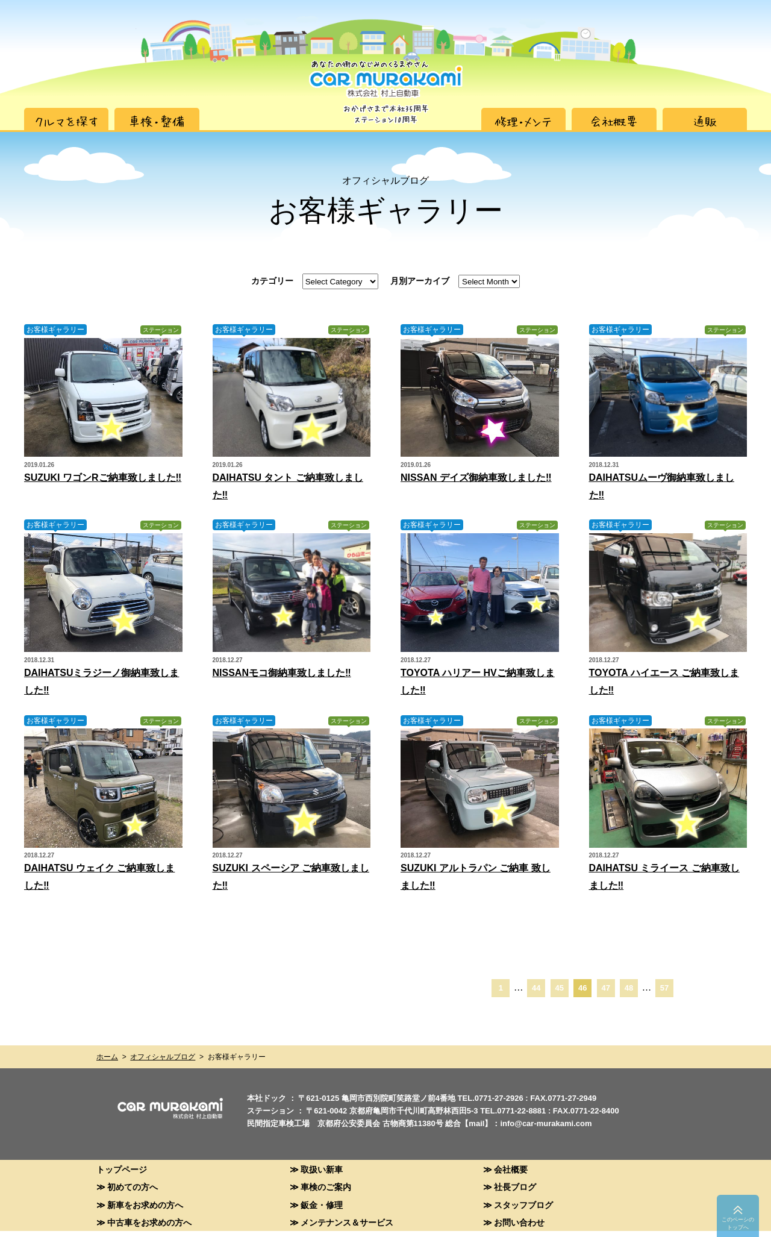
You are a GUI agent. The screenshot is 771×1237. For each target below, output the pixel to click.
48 (629, 987)
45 (559, 987)
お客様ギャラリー (55, 329)
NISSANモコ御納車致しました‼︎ (282, 673)
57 (664, 987)
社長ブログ (515, 1186)
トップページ (121, 1169)
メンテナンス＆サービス (347, 1222)
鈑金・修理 (322, 1204)
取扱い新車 (322, 1169)
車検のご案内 (326, 1186)
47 (605, 987)
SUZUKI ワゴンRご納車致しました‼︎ (102, 477)
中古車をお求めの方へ (149, 1222)
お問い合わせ (519, 1222)
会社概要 (511, 1169)
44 (536, 987)
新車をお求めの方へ (145, 1204)
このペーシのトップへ (738, 1223)
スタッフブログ (523, 1204)
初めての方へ (132, 1186)
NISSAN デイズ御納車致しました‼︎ (476, 477)
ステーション (161, 330)
